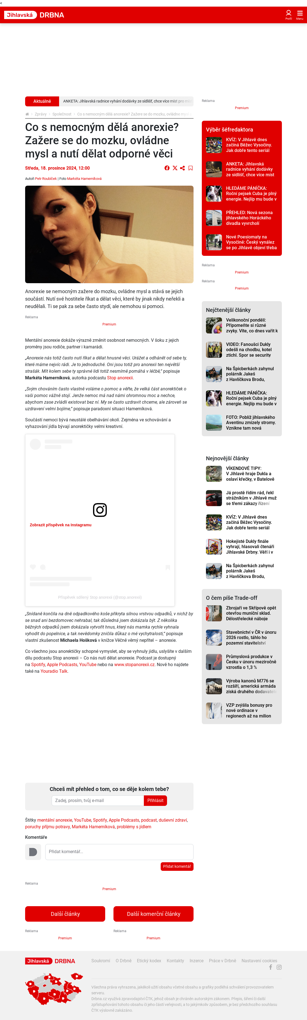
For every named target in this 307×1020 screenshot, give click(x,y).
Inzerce (196, 960)
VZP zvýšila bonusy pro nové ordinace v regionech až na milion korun (249, 713)
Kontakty (175, 960)
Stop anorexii (120, 377)
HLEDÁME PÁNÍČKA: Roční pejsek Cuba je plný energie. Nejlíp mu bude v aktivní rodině (251, 196)
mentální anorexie (54, 820)
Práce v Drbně (222, 960)
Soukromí (100, 960)
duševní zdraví (173, 820)
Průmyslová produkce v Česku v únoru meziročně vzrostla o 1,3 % (251, 662)
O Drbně (123, 960)
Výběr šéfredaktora (229, 129)
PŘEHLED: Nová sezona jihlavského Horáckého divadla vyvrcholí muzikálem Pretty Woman (251, 220)
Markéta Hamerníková (93, 826)
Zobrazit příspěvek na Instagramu (60, 525)
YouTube (87, 664)
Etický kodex (149, 960)
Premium (109, 324)
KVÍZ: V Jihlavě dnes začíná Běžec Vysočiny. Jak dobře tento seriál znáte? (249, 147)
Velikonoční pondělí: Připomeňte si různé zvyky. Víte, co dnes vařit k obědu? (252, 328)
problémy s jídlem (134, 826)
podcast (149, 820)
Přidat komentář (177, 866)
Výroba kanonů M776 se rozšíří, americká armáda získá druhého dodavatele (251, 686)
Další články (65, 914)
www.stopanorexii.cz (134, 664)
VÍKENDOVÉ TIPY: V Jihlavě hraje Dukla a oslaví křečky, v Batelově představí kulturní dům (250, 476)
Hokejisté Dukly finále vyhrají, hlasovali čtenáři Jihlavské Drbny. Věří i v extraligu (250, 549)
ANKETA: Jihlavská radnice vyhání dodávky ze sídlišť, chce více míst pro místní (250, 172)
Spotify (38, 664)
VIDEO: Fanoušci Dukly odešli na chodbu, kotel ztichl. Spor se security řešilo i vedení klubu (249, 352)
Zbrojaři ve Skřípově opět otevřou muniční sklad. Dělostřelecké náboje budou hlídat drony (251, 616)
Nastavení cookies (259, 960)
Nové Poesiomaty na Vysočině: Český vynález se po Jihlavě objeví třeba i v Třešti (251, 245)
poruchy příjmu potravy (47, 826)
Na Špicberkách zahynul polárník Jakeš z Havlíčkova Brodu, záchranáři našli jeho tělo (251, 376)
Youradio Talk (54, 671)
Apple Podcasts (62, 664)
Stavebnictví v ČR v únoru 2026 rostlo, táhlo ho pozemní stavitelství (251, 638)
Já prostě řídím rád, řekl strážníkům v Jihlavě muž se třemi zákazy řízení (251, 498)
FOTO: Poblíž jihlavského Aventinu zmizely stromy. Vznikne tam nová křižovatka (251, 425)
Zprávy (41, 114)
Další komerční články (153, 914)
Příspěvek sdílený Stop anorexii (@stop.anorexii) (100, 597)
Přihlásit (155, 800)
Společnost (62, 114)
